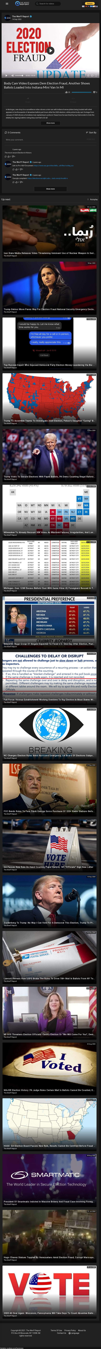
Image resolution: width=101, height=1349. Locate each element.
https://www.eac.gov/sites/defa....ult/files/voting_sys (54, 165)
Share (27, 100)
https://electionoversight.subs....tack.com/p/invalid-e (47, 178)
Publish (91, 139)
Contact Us (61, 1333)
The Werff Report (22, 16)
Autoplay (94, 199)
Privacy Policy (70, 1330)
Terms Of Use (56, 1330)
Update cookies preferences (11, 1348)
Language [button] (73, 1333)
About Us (82, 1330)
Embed (73, 100)
